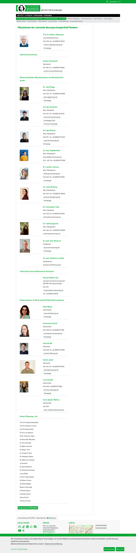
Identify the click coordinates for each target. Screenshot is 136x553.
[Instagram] (19, 527)
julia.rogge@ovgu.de (50, 97)
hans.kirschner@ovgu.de (52, 117)
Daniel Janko (21, 21)
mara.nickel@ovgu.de (51, 313)
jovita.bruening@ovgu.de (52, 197)
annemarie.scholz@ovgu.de (53, 333)
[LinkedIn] (27, 527)
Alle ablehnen (109, 549)
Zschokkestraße (101, 528)
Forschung (38, 15)
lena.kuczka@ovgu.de (51, 390)
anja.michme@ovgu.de (51, 140)
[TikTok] (23, 527)
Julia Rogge (108, 18)
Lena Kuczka (52, 21)
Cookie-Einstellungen (19, 549)
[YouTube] (19, 530)
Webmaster (51, 518)
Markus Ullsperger (74, 18)
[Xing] (23, 530)
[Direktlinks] (114, 1)
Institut (20, 15)
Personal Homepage (50, 124)
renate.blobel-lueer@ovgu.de (53, 290)
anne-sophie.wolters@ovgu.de (54, 410)
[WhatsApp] (31, 527)
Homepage (47, 48)
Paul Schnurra (32, 21)
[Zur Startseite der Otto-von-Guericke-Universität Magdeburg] (28, 9)
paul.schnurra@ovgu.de (52, 247)
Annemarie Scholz (76, 21)
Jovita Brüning (64, 21)
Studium (29, 15)
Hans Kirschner (86, 18)
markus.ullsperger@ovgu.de (53, 44)
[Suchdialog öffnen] (107, 1)
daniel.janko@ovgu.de (51, 370)
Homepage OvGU (49, 120)
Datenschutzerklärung (53, 543)
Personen (48, 15)
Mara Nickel (43, 21)
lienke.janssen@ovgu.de (52, 173)
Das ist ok (120, 549)
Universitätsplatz (101, 525)
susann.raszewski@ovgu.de (53, 71)
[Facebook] (35, 527)
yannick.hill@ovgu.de (51, 353)
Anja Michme (98, 18)
